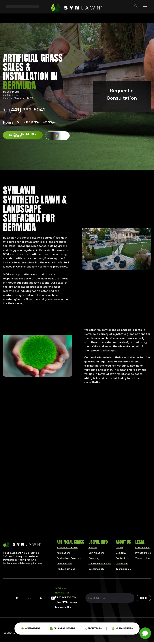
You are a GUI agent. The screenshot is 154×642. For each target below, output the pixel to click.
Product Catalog (66, 568)
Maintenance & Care (99, 563)
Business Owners (62, 629)
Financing (93, 558)
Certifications (96, 552)
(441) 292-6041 (24, 110)
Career (119, 547)
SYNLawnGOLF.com (67, 547)
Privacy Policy (143, 552)
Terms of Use (142, 558)
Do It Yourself (64, 563)
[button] (145, 633)
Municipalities (122, 629)
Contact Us (122, 558)
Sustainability (96, 568)
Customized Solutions (69, 558)
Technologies (123, 568)
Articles (92, 547)
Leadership (122, 563)
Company (121, 552)
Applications (63, 552)
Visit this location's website (22, 135)
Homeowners (30, 629)
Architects (93, 629)
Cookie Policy (142, 547)
